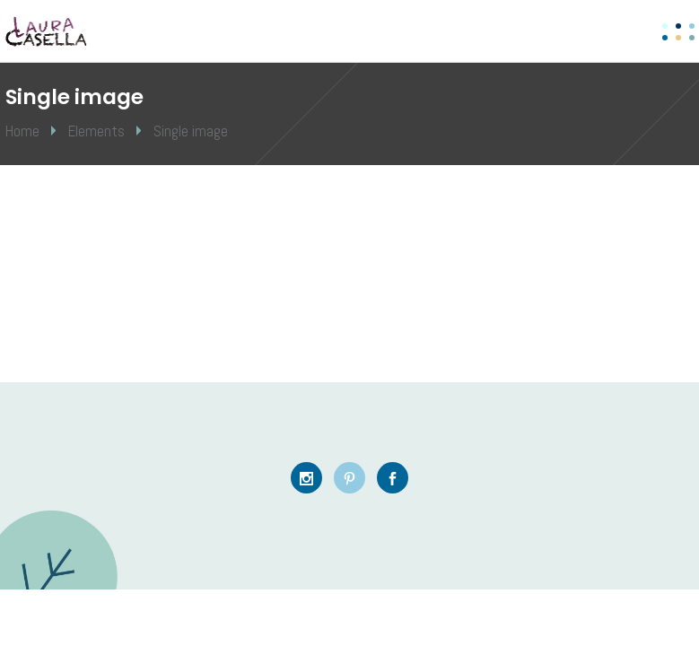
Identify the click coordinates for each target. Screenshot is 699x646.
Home (22, 131)
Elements (96, 131)
